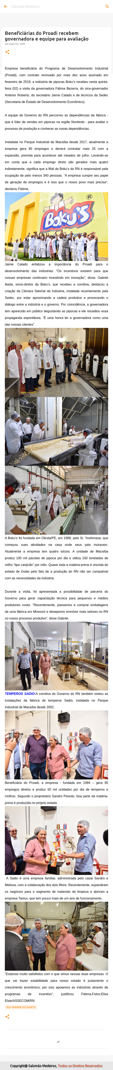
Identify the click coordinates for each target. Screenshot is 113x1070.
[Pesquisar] (107, 6)
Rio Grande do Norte (20, 1007)
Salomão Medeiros (25, 6)
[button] (7, 52)
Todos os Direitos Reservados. (80, 1066)
